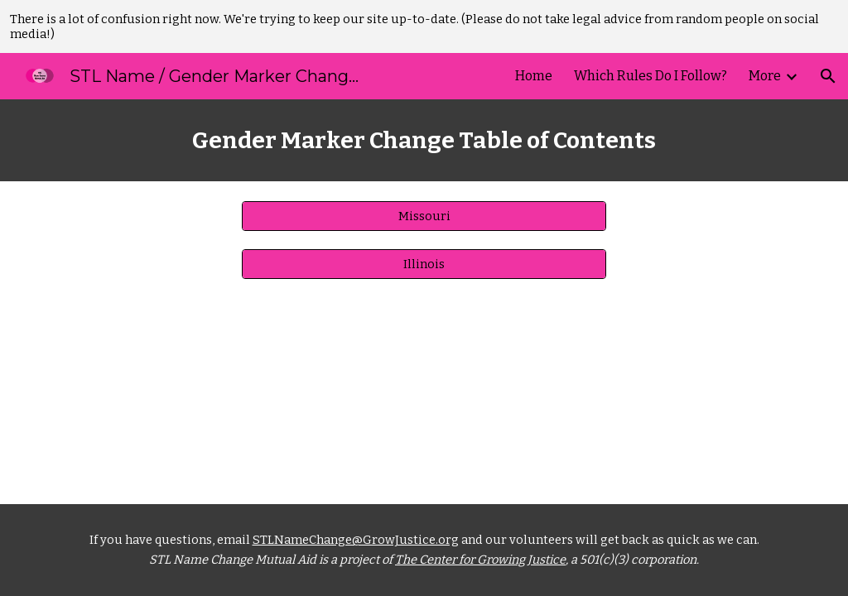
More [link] (765, 76)
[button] (828, 76)
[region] (424, 26)
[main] (424, 140)
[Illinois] (424, 263)
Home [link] (533, 76)
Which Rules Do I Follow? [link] (650, 76)
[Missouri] (424, 215)
